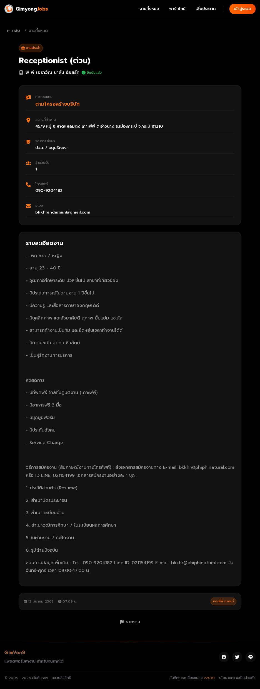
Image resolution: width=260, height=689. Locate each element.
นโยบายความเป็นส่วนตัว (237, 678)
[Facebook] (224, 657)
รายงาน (130, 622)
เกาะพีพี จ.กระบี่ (223, 601)
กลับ (13, 31)
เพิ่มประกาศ (206, 9)
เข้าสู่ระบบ (242, 9)
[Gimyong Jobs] (26, 8)
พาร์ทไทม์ (177, 9)
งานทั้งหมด (149, 9)
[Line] (251, 657)
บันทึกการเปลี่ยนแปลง (192, 678)
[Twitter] (237, 657)
